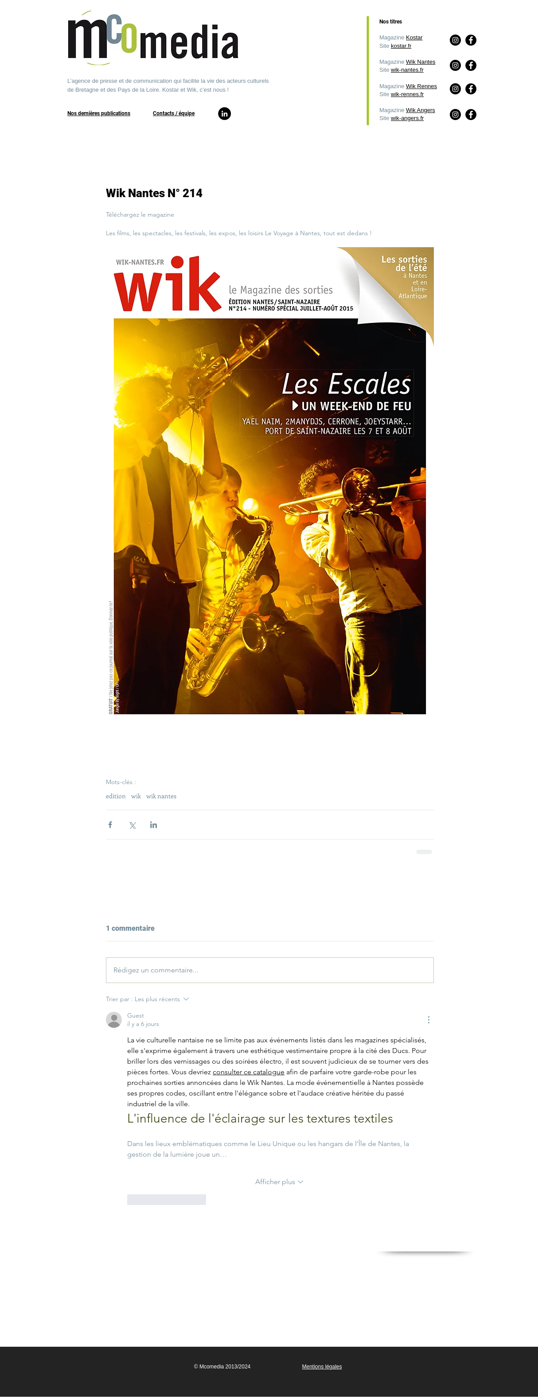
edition (116, 796)
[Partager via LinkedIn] (153, 824)
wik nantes (161, 796)
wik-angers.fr (407, 118)
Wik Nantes (420, 61)
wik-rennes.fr (407, 94)
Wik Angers (420, 110)
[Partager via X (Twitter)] (132, 824)
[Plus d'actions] (428, 1019)
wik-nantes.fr (407, 69)
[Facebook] (470, 114)
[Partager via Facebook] (110, 824)
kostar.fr (401, 46)
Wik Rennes (421, 86)
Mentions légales (322, 1367)
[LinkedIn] (224, 113)
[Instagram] (455, 114)
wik (136, 796)
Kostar (414, 37)
